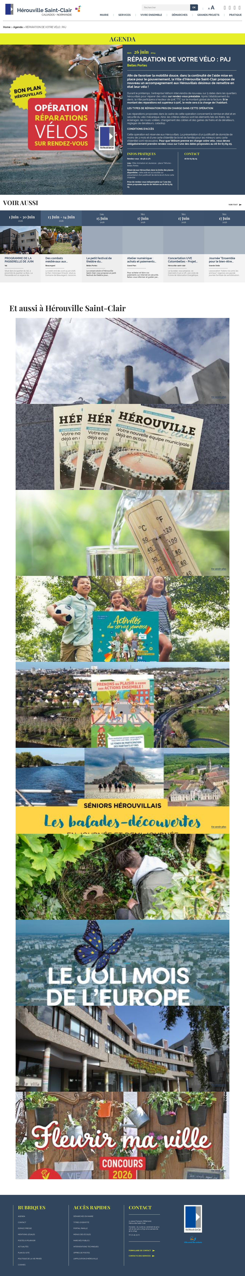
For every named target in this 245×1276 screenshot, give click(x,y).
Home (6, 27)
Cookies (21, 1265)
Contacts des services (142, 1256)
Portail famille (80, 1228)
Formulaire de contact (142, 1250)
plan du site (24, 1253)
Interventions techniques (86, 1247)
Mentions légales (26, 1234)
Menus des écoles (82, 1234)
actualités (23, 1247)
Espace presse (25, 1228)
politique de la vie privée (30, 1259)
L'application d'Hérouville (85, 1259)
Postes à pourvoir (26, 1241)
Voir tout (235, 205)
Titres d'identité (81, 1222)
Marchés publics (81, 1241)
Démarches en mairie (83, 1216)
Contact (22, 1222)
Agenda (18, 27)
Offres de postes (81, 1253)
